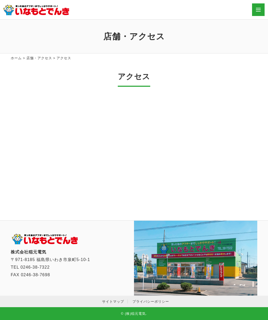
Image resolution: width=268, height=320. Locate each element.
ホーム (16, 58)
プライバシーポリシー (150, 301)
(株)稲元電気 (135, 314)
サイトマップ (113, 301)
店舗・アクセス (39, 58)
